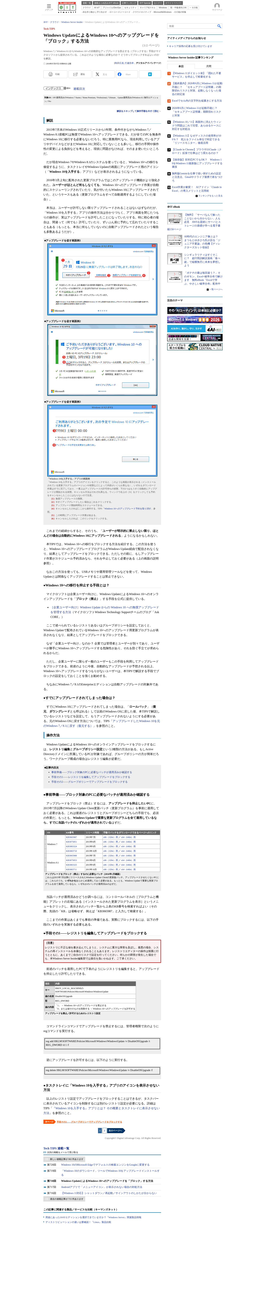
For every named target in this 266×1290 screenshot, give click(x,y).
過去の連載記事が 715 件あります (66, 1199)
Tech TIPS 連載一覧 (56, 1148)
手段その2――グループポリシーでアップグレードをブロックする (89, 781)
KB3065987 (71, 837)
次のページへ (115, 1130)
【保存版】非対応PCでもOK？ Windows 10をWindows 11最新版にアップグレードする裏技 (197, 163)
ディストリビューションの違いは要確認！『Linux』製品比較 (78, 1222)
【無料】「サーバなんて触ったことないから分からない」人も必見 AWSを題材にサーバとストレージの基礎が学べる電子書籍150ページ (194, 222)
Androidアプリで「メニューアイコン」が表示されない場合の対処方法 (101, 1187)
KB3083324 (71, 846)
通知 (82, 74)
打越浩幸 (129, 63)
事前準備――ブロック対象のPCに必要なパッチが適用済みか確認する (91, 772)
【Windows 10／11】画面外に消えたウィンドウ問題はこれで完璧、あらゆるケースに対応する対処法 (196, 125)
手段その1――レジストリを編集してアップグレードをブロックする (90, 777)
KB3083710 (71, 851)
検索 (219, 26)
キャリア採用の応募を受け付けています (190, 46)
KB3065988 (71, 855)
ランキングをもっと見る (210, 195)
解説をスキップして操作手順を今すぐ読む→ (139, 111)
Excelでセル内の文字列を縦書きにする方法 (197, 100)
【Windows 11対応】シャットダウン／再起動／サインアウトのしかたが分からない (109, 1193)
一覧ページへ (216, 289)
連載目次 (79, 88)
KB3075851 (71, 842)
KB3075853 (71, 860)
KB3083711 (71, 869)
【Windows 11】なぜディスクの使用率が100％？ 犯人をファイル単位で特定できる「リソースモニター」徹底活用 (196, 139)
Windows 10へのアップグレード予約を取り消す (127, 508)
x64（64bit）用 (128, 837)
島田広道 (119, 63)
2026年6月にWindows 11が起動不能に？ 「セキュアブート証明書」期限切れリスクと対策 (196, 112)
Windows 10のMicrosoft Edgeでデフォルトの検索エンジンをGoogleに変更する (105, 1164)
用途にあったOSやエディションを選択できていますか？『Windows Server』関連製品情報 (93, 1217)
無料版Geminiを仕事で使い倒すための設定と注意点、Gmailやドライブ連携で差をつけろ (197, 177)
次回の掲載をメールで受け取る (62, 1152)
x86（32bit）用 (110, 837)
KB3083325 (71, 865)
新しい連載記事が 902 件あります (66, 1159)
